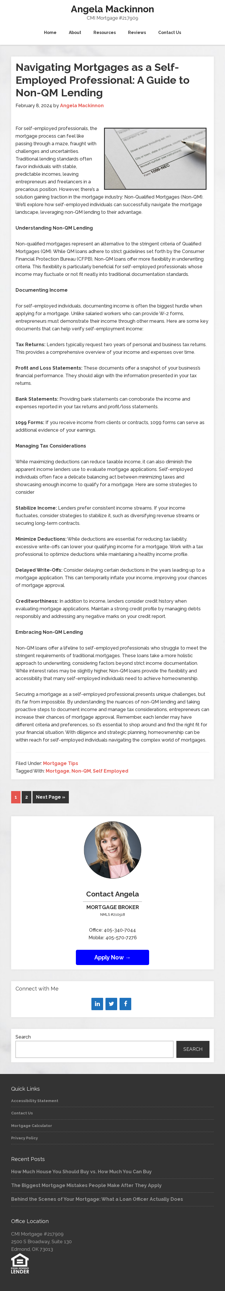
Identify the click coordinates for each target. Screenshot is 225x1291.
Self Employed (110, 771)
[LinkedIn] (97, 1004)
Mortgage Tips (60, 763)
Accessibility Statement (34, 1101)
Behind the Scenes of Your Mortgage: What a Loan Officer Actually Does (97, 1199)
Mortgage (57, 771)
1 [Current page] (16, 797)
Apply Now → (112, 957)
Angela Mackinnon (112, 9)
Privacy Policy (24, 1138)
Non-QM (81, 771)
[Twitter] (111, 1004)
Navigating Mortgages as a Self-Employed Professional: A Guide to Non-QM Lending (103, 79)
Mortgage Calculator (31, 1125)
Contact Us (22, 1113)
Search (23, 1037)
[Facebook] (125, 1004)
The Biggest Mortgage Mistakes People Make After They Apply (86, 1185)
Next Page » (50, 797)
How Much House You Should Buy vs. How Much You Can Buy (81, 1171)
